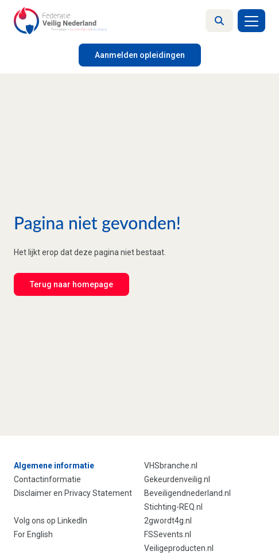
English (40, 534)
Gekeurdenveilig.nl (177, 479)
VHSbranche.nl (170, 465)
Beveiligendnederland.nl (187, 493)
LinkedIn (72, 520)
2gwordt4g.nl (168, 520)
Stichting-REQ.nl (173, 506)
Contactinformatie (47, 479)
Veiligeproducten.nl (179, 548)
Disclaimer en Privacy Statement (73, 493)
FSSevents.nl (167, 534)
